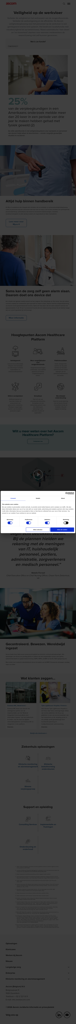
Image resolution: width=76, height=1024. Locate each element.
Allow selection (37, 529)
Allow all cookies (62, 529)
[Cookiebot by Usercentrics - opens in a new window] (66, 493)
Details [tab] (38, 498)
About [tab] (63, 498)
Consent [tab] (13, 498)
